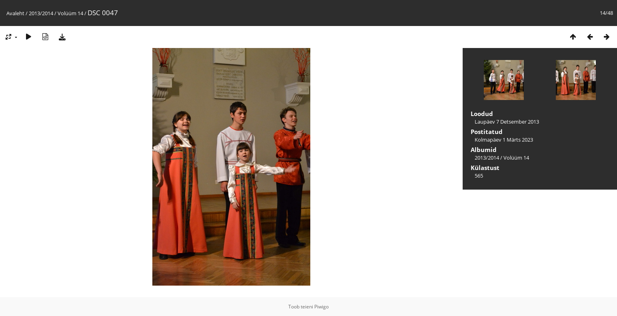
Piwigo (321, 306)
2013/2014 (41, 13)
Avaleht (15, 13)
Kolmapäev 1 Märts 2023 (504, 139)
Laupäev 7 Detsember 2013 (507, 121)
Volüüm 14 (70, 13)
